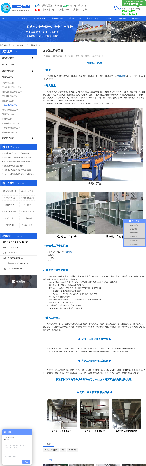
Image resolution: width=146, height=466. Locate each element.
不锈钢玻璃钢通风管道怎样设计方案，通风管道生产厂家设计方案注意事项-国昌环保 (19, 170)
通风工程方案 (8, 114)
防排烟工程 (7, 119)
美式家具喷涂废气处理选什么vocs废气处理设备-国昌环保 (19, 162)
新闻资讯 (122, 18)
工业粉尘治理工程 (27, 211)
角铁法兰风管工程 (34, 45)
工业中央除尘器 (27, 191)
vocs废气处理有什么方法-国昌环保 (16, 153)
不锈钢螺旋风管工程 (11, 123)
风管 (62, 450)
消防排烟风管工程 (10, 96)
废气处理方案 (21, 18)
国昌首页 (6, 18)
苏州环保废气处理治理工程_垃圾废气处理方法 (19, 174)
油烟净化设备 (27, 225)
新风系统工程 (8, 83)
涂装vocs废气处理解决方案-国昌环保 (17, 157)
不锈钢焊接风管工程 (11, 128)
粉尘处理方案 (39, 18)
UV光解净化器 (9, 198)
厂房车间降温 (27, 218)
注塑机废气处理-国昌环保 (13, 166)
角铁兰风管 (72, 450)
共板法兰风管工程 (10, 110)
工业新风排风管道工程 (12, 87)
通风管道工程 (75, 18)
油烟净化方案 (57, 18)
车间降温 (27, 205)
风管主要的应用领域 (9, 211)
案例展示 (21, 45)
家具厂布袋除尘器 (10, 191)
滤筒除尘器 (9, 205)
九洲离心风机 (10, 225)
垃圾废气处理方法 (10, 218)
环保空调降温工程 (27, 198)
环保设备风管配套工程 (12, 92)
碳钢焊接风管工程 (10, 132)
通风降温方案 (92, 18)
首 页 (15, 45)
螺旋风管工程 (8, 101)
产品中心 (108, 18)
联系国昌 (136, 18)
